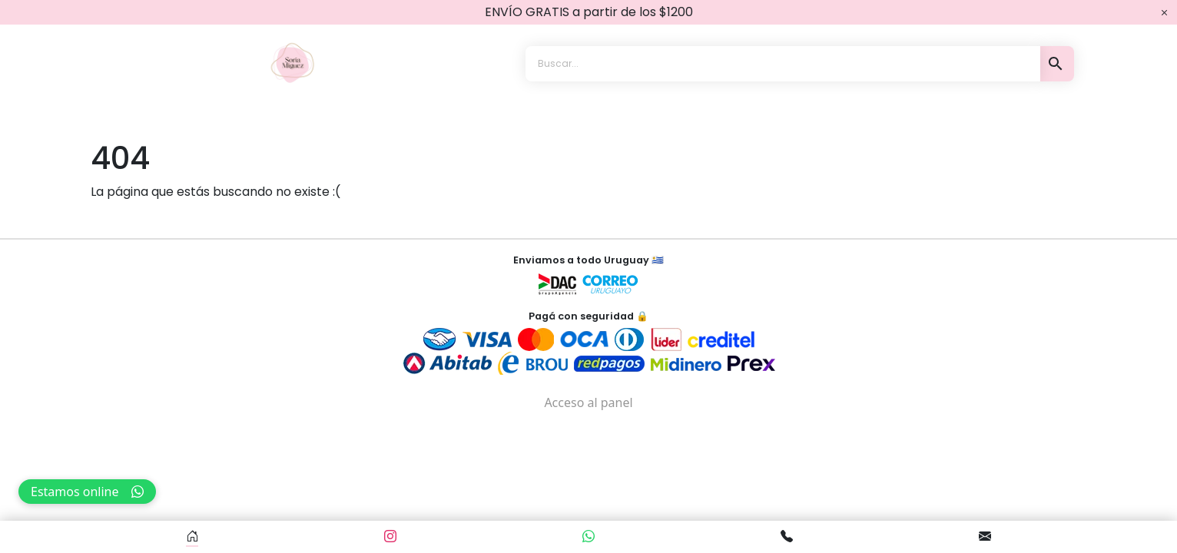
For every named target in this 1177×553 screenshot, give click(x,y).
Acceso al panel (588, 402)
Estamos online (87, 491)
